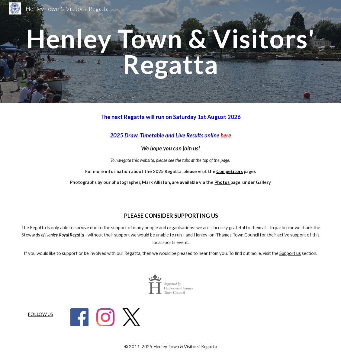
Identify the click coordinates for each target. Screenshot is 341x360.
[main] (170, 51)
